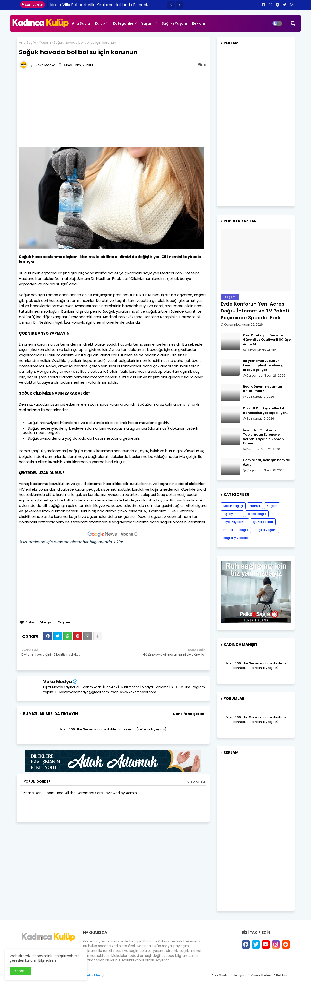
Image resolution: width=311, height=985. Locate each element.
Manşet (46, 622)
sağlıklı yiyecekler (236, 538)
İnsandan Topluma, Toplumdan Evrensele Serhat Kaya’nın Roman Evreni (263, 437)
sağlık (243, 530)
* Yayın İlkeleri (259, 975)
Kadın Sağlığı (233, 506)
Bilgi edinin (47, 960)
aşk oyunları (232, 514)
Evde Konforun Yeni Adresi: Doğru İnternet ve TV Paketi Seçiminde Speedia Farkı (255, 311)
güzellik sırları (263, 522)
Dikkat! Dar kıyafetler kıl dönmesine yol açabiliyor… (265, 410)
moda (228, 530)
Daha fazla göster (188, 713)
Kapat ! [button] (20, 970)
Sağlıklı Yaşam (174, 23)
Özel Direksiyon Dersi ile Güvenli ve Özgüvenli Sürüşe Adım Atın (267, 339)
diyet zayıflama (235, 522)
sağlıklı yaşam (265, 530)
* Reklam (281, 975)
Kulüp (100, 23)
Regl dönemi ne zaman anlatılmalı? (262, 388)
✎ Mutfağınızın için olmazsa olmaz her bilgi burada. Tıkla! (71, 541)
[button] (171, 5)
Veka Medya (57, 681)
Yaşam (147, 23)
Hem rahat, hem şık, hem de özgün (266, 462)
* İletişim (238, 975)
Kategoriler (123, 23)
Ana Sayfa (81, 23)
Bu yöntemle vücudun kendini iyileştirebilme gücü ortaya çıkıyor (266, 365)
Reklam (198, 23)
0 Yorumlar (196, 781)
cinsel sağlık (257, 514)
